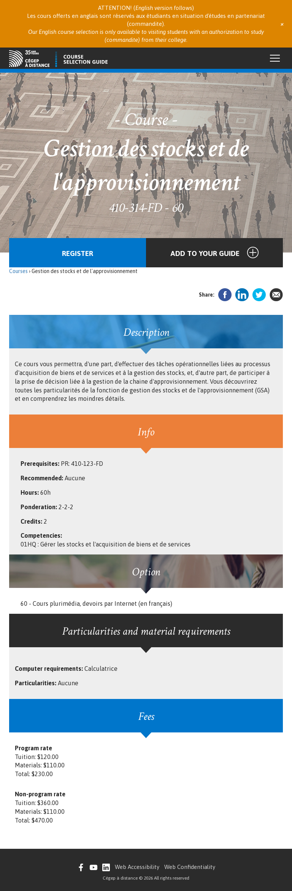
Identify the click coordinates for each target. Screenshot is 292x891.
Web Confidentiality (189, 867)
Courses (18, 271)
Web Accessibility (137, 867)
